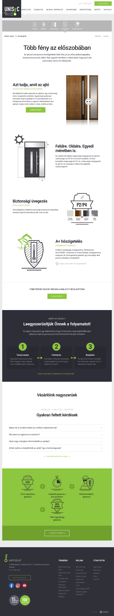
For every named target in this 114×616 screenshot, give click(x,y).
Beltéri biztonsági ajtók (64, 568)
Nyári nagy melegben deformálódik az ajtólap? (29, 441)
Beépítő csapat (81, 576)
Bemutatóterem (85, 10)
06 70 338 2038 (85, 4)
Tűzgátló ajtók (63, 578)
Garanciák (79, 570)
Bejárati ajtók (25, 10)
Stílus (95, 576)
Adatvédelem (80, 582)
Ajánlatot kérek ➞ (57, 533)
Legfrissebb (97, 567)
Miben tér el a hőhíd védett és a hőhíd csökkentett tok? (33, 428)
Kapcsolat (108, 10)
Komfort (96, 579)
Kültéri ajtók (9, 36)
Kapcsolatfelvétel (20, 578)
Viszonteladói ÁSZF (83, 589)
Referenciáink (71, 10)
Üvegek (106, 36)
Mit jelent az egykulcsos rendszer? (24, 434)
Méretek (98, 36)
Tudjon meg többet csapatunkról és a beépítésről (55, 374)
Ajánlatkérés (103, 4)
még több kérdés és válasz (57, 456)
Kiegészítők (62, 593)
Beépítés (97, 10)
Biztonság (97, 570)
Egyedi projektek (64, 590)
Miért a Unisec (81, 567)
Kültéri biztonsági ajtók (64, 574)
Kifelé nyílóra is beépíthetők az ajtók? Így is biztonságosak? (35, 448)
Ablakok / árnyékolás (54, 10)
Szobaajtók (38, 10)
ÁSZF (78, 585)
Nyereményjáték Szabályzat (81, 593)
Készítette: (94, 612)
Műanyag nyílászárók (62, 586)
